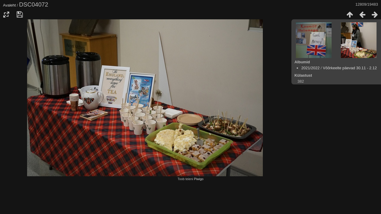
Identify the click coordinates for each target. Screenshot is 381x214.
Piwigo (199, 179)
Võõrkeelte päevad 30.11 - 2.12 (350, 68)
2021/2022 (310, 68)
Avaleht (9, 5)
